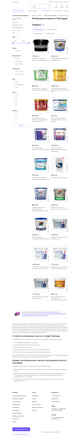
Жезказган (40, 315)
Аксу (37, 313)
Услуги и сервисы (32, 10)
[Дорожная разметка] (20, 25)
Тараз (57, 312)
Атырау (48, 312)
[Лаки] (20, 33)
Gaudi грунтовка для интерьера (59, 177)
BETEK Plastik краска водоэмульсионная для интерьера (41, 238)
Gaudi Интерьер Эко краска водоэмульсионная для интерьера (41, 178)
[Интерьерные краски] (20, 27)
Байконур (60, 313)
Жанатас (30, 315)
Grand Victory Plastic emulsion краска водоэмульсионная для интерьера (59, 120)
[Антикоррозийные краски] (20, 19)
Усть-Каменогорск (27, 313)
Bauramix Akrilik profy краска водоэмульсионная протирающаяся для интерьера (59, 298)
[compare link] (56, 6)
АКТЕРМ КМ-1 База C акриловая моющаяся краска (59, 238)
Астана (44, 312)
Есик (64, 313)
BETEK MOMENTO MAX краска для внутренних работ (59, 59)
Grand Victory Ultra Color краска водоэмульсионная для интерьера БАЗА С (59, 90)
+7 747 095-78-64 (56, 395)
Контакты (66, 10)
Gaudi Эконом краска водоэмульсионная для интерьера (41, 148)
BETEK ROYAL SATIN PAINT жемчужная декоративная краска (41, 59)
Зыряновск (46, 315)
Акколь (34, 313)
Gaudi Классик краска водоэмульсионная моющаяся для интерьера (59, 149)
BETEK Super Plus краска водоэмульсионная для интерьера (59, 208)
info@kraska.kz (55, 398)
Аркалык (51, 313)
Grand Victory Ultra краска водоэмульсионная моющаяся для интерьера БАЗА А (40, 120)
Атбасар (56, 313)
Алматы (40, 312)
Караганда (53, 312)
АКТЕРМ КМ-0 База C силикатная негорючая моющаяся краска (40, 267)
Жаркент (34, 315)
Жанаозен (24, 315)
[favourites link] (61, 6)
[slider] (13, 43)
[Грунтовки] (20, 22)
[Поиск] (40, 6)
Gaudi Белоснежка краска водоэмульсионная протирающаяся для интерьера (40, 209)
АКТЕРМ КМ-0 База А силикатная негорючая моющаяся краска (59, 267)
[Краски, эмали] (20, 30)
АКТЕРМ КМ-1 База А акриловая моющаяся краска (40, 297)
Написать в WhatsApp (21, 434)
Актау (40, 313)
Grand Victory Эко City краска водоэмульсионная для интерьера (41, 89)
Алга (43, 313)
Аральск (46, 313)
